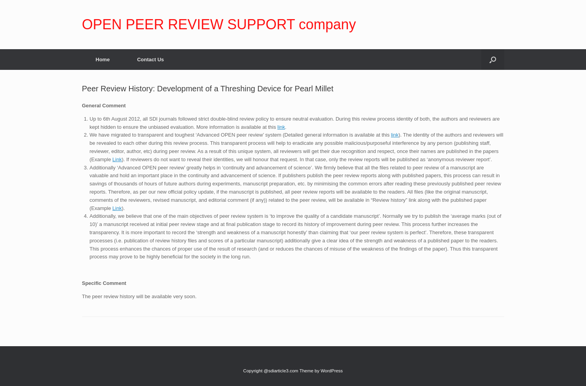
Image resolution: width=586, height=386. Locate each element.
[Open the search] (492, 59)
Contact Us (150, 59)
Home (103, 59)
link (281, 127)
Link (117, 159)
